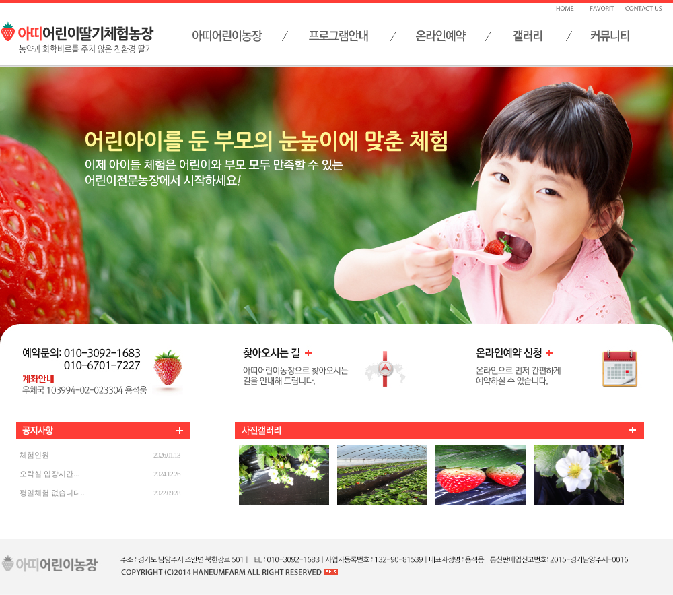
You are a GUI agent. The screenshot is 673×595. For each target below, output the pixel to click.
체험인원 (34, 455)
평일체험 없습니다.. (52, 493)
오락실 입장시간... (49, 474)
